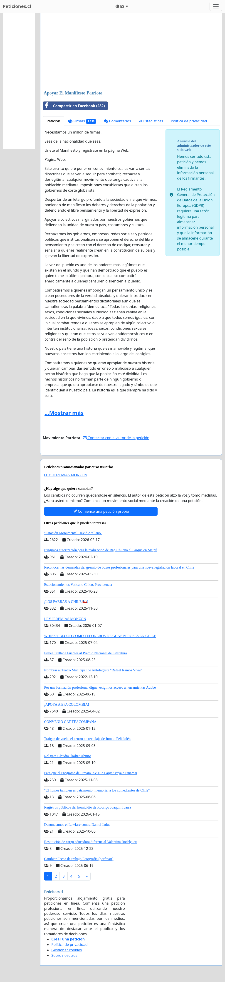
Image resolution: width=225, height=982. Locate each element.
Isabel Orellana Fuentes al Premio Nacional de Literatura (85, 653)
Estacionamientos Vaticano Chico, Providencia (78, 584)
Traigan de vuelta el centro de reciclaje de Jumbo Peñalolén (87, 739)
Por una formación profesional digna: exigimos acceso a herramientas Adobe (100, 687)
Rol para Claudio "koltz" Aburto (67, 756)
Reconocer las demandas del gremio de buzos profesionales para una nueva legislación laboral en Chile (119, 567)
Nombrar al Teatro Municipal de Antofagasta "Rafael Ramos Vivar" (93, 670)
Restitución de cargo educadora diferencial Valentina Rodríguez (90, 842)
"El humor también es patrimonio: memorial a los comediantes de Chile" (97, 790)
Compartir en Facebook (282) (74, 106)
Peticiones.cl (17, 6)
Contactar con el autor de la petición (116, 437)
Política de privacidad (189, 121)
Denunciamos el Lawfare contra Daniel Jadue (77, 824)
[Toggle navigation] (216, 6)
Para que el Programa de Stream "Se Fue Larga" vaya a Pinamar (90, 773)
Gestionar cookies (66, 949)
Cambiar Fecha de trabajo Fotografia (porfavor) (78, 859)
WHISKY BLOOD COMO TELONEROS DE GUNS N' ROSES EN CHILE (100, 636)
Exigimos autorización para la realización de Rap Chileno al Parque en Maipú (100, 550)
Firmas (82, 121)
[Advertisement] (131, 52)
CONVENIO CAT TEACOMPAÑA (70, 722)
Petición (53, 121)
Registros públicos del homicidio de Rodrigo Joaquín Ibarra (87, 807)
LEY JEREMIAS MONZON (65, 475)
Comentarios (117, 121)
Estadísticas (151, 121)
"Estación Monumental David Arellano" (73, 533)
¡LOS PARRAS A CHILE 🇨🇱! (66, 602)
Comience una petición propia (101, 511)
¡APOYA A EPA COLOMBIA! (66, 704)
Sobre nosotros (64, 955)
